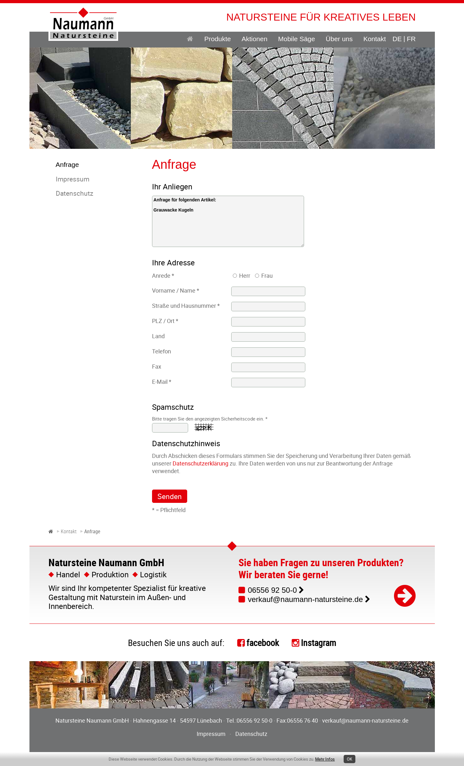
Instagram (318, 642)
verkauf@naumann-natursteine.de (305, 599)
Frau (267, 275)
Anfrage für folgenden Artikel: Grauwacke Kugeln (228, 221)
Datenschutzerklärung (200, 463)
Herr (244, 275)
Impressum (211, 734)
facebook (262, 642)
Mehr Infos (325, 759)
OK (349, 759)
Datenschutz (251, 734)
